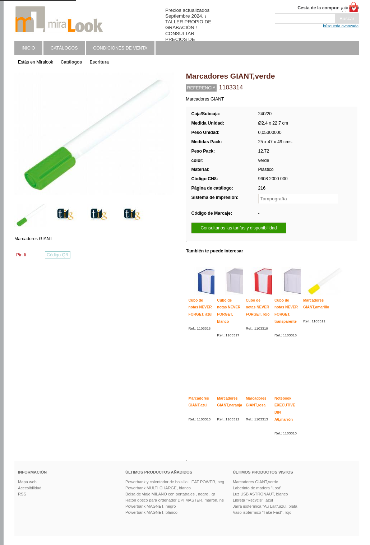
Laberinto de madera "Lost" (257, 488)
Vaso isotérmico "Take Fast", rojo (262, 512)
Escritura (98, 62)
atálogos (64, 48)
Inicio (28, 48)
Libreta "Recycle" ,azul (253, 500)
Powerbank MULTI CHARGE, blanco (158, 488)
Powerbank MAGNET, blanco (151, 512)
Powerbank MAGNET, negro (150, 506)
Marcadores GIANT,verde (255, 482)
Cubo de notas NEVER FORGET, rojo (257, 307)
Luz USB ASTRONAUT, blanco (260, 494)
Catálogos (71, 62)
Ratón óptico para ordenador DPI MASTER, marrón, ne (174, 500)
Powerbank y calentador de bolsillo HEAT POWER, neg (174, 482)
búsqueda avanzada (341, 26)
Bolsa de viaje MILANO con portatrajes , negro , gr (170, 494)
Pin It (21, 254)
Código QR (58, 254)
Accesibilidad (29, 488)
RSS (22, 494)
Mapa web (27, 482)
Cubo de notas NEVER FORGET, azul (201, 307)
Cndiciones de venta (120, 48)
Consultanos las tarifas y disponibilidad (239, 227)
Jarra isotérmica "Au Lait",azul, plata (265, 506)
